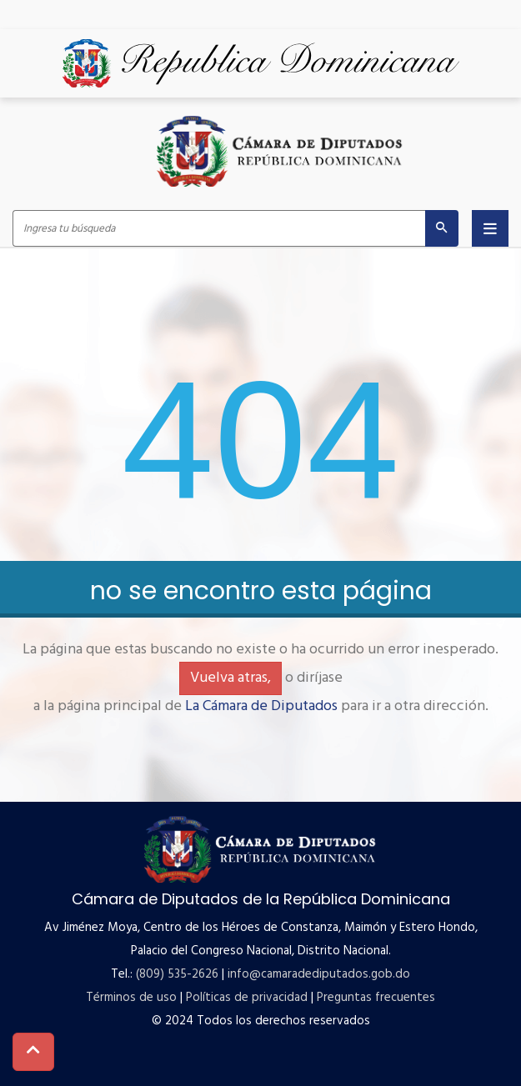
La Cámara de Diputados (261, 706)
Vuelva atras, (230, 678)
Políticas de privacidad (247, 998)
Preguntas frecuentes (376, 998)
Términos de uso (131, 998)
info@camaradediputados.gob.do (319, 974)
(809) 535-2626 (177, 974)
